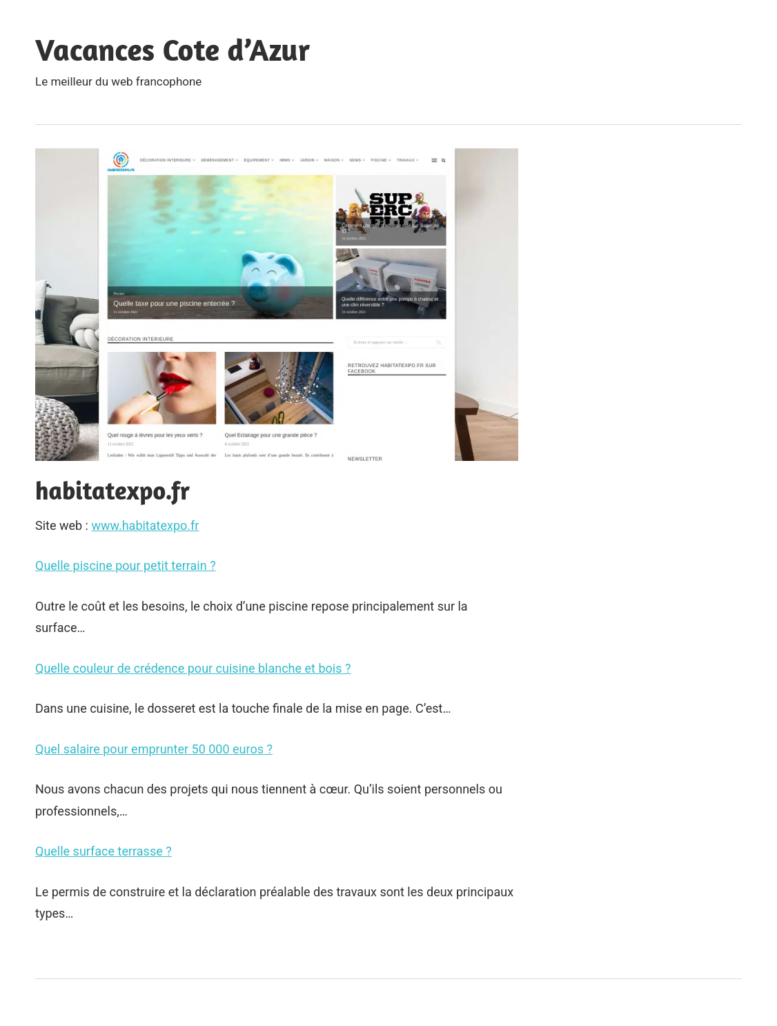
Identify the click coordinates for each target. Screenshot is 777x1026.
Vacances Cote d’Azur (172, 49)
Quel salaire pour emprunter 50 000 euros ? (154, 749)
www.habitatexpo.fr (145, 525)
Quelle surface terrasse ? (103, 851)
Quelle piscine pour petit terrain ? (125, 565)
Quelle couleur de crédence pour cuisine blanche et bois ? (193, 668)
